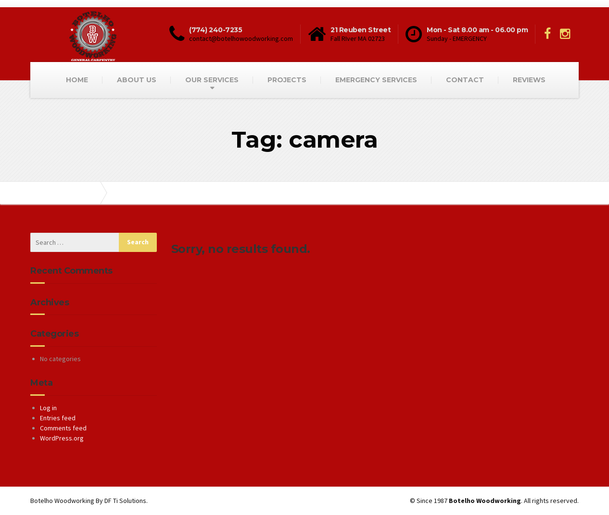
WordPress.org (62, 438)
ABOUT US (136, 79)
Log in (48, 407)
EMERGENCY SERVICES (376, 79)
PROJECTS (286, 79)
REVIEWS (529, 79)
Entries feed (58, 418)
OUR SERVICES (212, 79)
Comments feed (63, 428)
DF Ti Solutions (125, 500)
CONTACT (465, 79)
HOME (77, 79)
